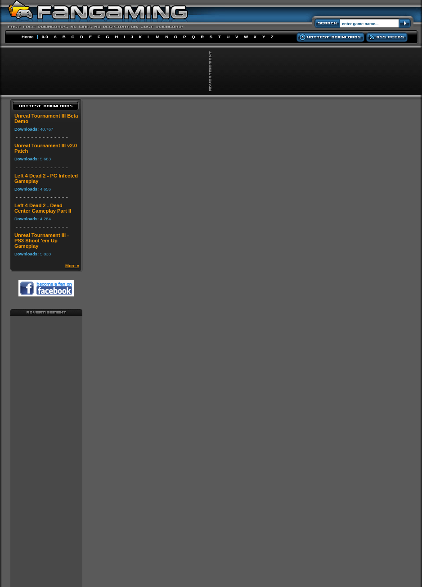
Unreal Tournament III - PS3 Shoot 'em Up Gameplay (41, 240)
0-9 (45, 36)
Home (28, 36)
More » (72, 265)
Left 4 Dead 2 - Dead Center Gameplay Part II (42, 208)
